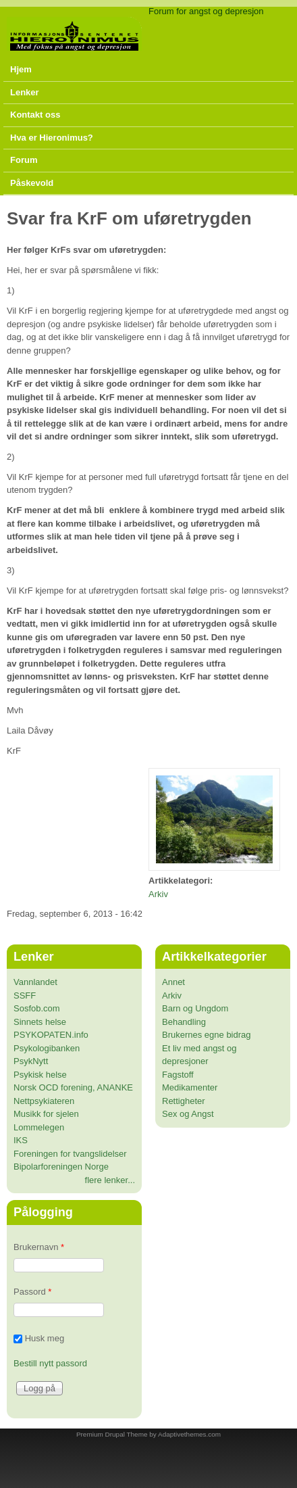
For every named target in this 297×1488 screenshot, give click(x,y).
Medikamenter (189, 1087)
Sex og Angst (188, 1114)
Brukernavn (39, 1247)
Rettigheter (183, 1101)
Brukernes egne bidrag (206, 1035)
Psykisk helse (40, 1075)
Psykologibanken (47, 1048)
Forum (23, 160)
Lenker (24, 92)
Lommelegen (39, 1127)
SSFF (25, 995)
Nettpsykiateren (44, 1101)
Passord (32, 1292)
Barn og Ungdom (195, 1008)
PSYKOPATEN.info (51, 1035)
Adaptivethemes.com (189, 1434)
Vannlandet (35, 982)
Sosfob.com (37, 1008)
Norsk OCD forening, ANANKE (73, 1087)
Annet (173, 982)
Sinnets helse (40, 1022)
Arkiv (158, 894)
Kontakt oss (35, 115)
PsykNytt (31, 1061)
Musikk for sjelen (46, 1114)
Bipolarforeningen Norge (61, 1166)
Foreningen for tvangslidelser (70, 1154)
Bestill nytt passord (50, 1363)
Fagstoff (178, 1075)
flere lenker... (110, 1180)
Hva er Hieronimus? (51, 138)
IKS (21, 1140)
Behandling (184, 1022)
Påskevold (31, 183)
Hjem (21, 69)
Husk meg (45, 1338)
